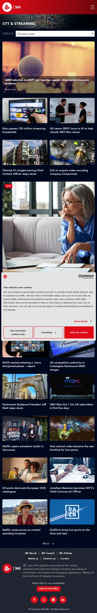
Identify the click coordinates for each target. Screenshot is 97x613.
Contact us (49, 558)
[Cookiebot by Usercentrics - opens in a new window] (81, 276)
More (46, 543)
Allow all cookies (79, 332)
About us (33, 558)
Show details (81, 321)
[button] (92, 7)
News (8, 186)
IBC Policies (65, 553)
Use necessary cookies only (18, 332)
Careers (64, 558)
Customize (48, 332)
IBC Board (30, 553)
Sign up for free (48, 588)
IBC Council (47, 553)
